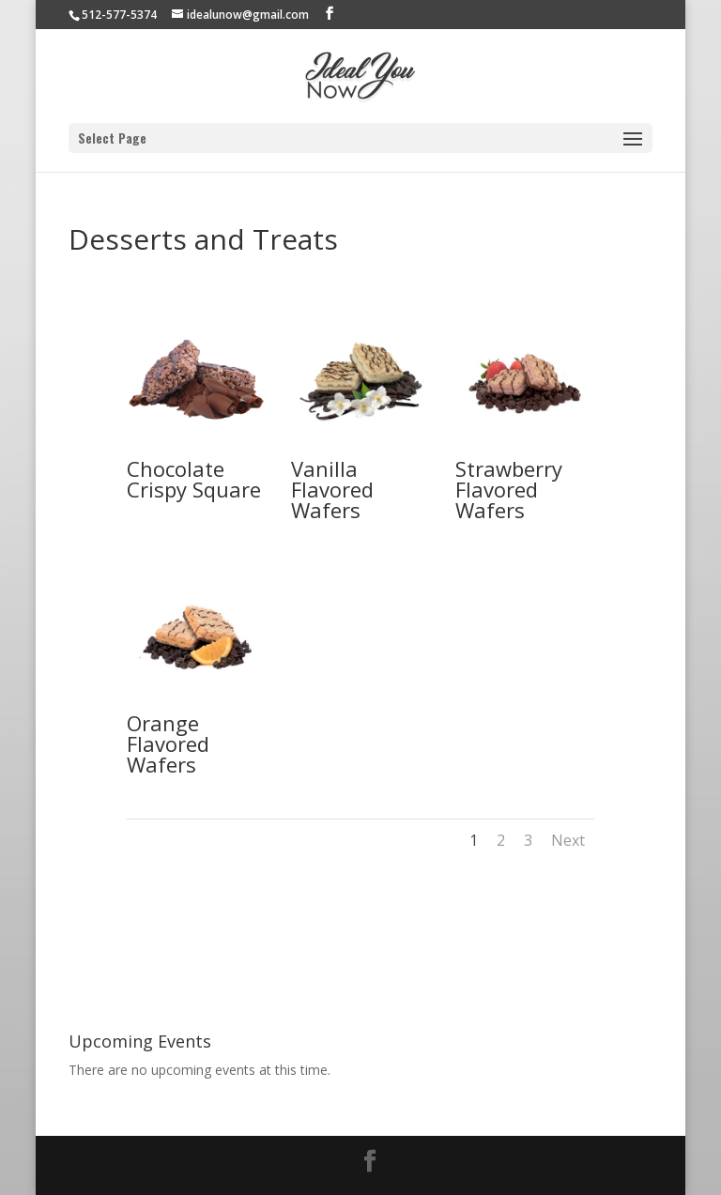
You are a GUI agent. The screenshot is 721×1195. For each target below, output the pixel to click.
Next (568, 840)
